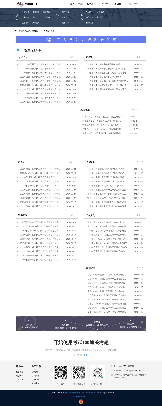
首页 (72, 3)
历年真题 (100, 12)
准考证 (35, 17)
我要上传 (116, 3)
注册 (142, 3)
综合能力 (65, 17)
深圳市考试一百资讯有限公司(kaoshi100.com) (81, 393)
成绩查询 (35, 23)
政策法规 (46, 12)
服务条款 (19, 372)
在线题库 (91, 3)
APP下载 (104, 3)
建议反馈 (19, 376)
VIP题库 (89, 12)
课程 (80, 3)
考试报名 (25, 12)
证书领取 (25, 23)
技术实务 (65, 12)
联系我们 (35, 376)
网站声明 (35, 379)
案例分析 (65, 23)
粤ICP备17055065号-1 (81, 396)
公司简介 (35, 372)
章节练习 (89, 17)
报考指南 (25, 17)
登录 (137, 3)
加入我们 (35, 383)
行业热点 (46, 17)
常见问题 (19, 379)
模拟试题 (89, 23)
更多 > (72, 57)
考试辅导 (100, 17)
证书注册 (35, 12)
